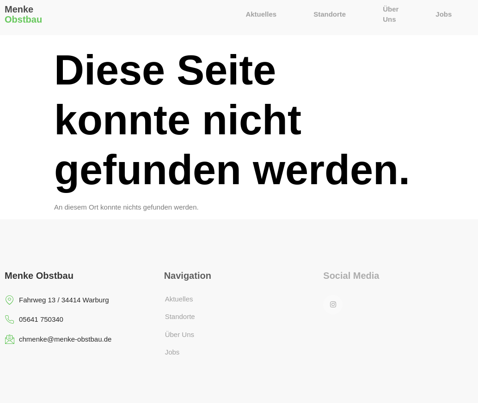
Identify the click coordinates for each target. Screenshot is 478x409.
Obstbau (23, 16)
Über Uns (390, 13)
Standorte (329, 11)
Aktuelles (261, 11)
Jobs (443, 11)
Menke (19, 5)
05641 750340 (34, 320)
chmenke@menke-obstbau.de (58, 339)
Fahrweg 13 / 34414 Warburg (57, 300)
